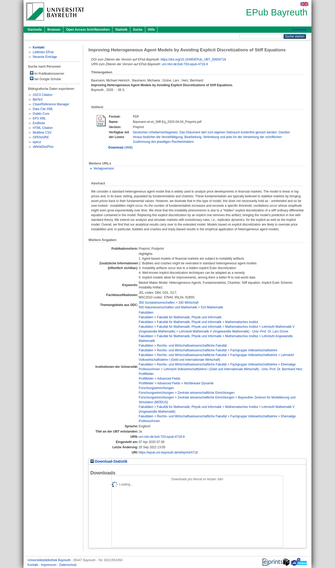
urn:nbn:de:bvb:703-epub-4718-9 (185, 64)
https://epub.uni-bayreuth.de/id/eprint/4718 (168, 452)
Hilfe (151, 29)
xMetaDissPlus (43, 147)
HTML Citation (43, 128)
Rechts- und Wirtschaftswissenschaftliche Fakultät (192, 345)
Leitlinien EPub (43, 52)
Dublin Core (41, 114)
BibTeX (38, 99)
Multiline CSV (42, 132)
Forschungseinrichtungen (156, 388)
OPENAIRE (41, 137)
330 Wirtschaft (188, 302)
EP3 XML (39, 118)
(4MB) (120, 147)
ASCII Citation (42, 95)
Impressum (49, 565)
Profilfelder (146, 374)
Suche (137, 29)
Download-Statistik (108, 461)
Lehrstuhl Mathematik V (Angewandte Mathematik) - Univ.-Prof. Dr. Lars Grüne (233, 331)
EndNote (39, 123)
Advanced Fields (168, 378)
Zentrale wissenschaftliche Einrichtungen (205, 393)
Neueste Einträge (45, 57)
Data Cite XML (43, 109)
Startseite (34, 29)
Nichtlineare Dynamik (199, 383)
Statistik (121, 29)
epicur (37, 142)
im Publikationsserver (47, 73)
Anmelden (299, 29)
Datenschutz (68, 565)
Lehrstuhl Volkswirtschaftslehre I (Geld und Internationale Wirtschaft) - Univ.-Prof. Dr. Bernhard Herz (233, 369)
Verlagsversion (103, 168)
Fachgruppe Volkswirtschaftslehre (253, 350)
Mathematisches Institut (241, 322)
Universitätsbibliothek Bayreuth (49, 560)
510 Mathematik (212, 307)
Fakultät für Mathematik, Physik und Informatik (189, 317)
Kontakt (33, 565)
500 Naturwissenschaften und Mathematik (168, 307)
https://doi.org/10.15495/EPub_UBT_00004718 (193, 59)
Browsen (54, 29)
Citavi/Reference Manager (51, 104)
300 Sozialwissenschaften (157, 302)
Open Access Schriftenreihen (88, 29)
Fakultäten (146, 312)
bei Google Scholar (45, 79)
